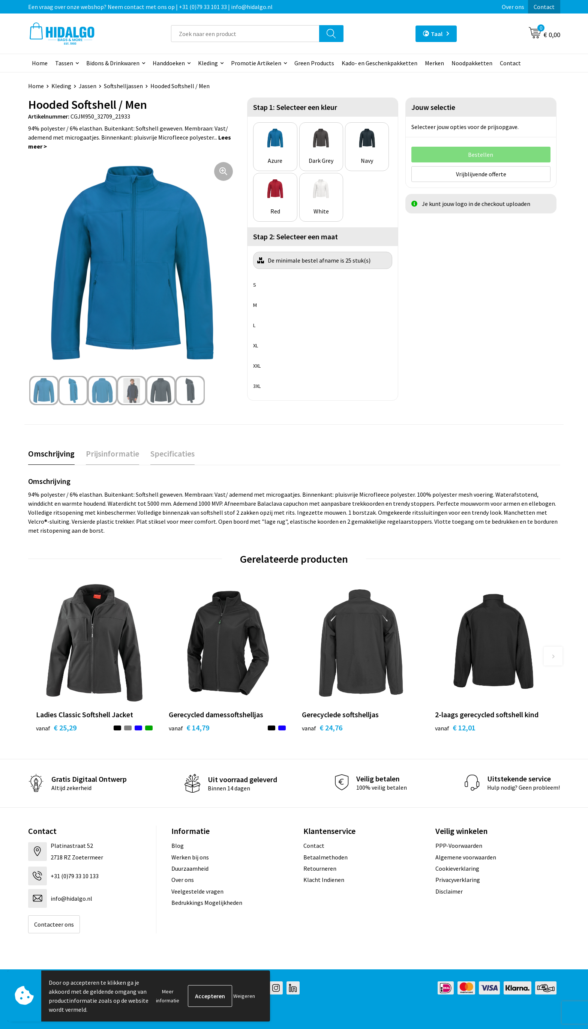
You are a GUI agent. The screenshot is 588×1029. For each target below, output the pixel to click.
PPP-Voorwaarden (458, 845)
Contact (544, 7)
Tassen (64, 63)
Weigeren (244, 996)
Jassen (87, 86)
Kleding (208, 63)
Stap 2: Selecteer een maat (295, 236)
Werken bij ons (190, 857)
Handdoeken (169, 63)
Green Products (314, 63)
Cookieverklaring (457, 868)
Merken (434, 63)
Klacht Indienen (323, 879)
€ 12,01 (455, 727)
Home (40, 63)
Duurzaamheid (189, 868)
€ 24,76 (322, 727)
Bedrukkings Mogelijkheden (206, 902)
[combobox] (245, 33)
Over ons (513, 7)
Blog (177, 845)
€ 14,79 (189, 727)
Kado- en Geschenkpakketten (379, 63)
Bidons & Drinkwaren (113, 63)
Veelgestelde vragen (197, 891)
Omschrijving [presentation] (51, 453)
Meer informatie (167, 996)
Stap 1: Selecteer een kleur (295, 107)
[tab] (51, 454)
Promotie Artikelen (256, 63)
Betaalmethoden (325, 857)
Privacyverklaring (457, 879)
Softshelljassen (123, 86)
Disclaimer (449, 891)
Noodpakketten (472, 63)
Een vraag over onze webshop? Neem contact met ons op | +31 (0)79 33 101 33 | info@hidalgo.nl (150, 7)
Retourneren (319, 868)
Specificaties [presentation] (172, 453)
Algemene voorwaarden (465, 857)
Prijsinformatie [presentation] (112, 453)
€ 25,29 (56, 727)
